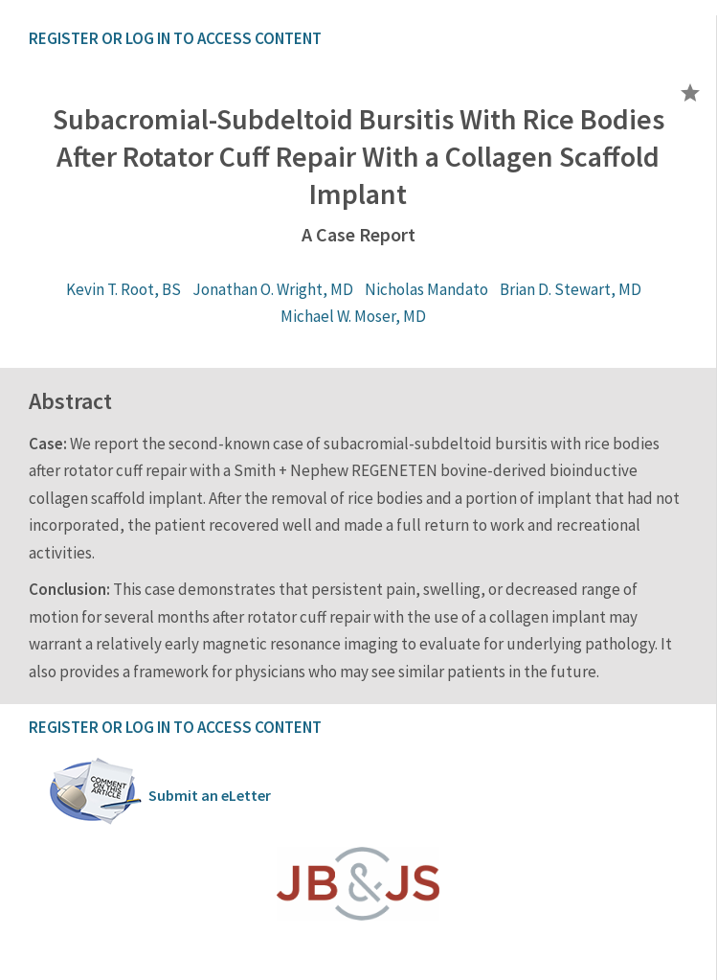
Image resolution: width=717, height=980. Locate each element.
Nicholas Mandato (426, 289)
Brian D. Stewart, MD (570, 289)
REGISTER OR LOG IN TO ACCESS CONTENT (175, 38)
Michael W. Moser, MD (353, 316)
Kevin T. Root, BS (123, 289)
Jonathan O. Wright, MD (272, 289)
